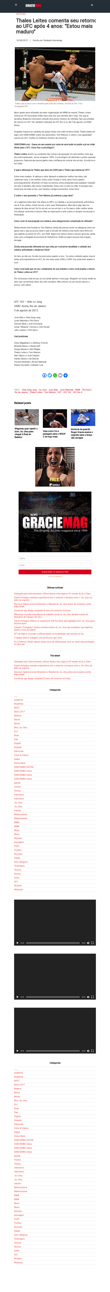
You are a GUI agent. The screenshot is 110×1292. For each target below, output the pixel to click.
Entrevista (18, 751)
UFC (59, 392)
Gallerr (17, 759)
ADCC (17, 707)
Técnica (17, 870)
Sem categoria (20, 862)
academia (18, 700)
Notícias (21, 14)
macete (17, 810)
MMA (77, 390)
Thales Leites (36, 392)
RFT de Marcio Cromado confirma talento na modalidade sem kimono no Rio (49, 634)
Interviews (19, 794)
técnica (17, 873)
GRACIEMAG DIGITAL (24, 767)
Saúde (17, 858)
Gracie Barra (19, 763)
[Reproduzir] (17, 943)
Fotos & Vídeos (21, 755)
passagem (19, 842)
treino (16, 877)
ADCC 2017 (19, 711)
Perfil (16, 846)
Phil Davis (86, 390)
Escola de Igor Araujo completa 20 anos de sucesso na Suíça (42, 610)
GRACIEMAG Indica (23, 771)
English (17, 743)
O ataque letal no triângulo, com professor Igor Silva (38, 638)
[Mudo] (88, 943)
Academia (18, 704)
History (17, 787)
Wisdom (18, 885)
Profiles (17, 850)
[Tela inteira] (92, 943)
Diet (16, 739)
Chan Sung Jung (29, 390)
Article (17, 719)
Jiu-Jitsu (43, 390)
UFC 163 (67, 392)
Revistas (18, 854)
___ (16, 696)
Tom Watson (50, 392)
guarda (17, 783)
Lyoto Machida (66, 390)
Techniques (19, 866)
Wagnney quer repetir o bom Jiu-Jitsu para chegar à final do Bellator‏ (26, 432)
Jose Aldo (53, 390)
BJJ (16, 731)
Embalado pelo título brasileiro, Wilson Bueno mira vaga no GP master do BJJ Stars (52, 593)
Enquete (18, 747)
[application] (55, 923)
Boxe (16, 735)
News (17, 830)
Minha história (20, 814)
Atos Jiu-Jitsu (20, 727)
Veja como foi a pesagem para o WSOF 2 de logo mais (54, 434)
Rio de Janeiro (21, 392)
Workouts (18, 889)
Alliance (17, 715)
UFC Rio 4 (77, 392)
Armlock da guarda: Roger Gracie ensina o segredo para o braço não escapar (82, 433)
